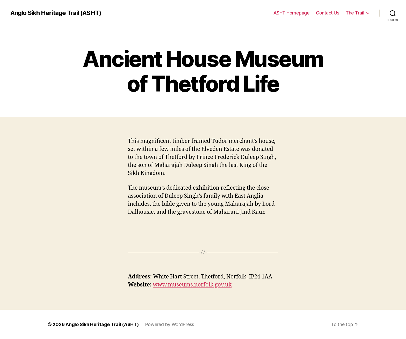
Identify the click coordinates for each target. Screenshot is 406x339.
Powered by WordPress (169, 324)
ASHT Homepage (291, 13)
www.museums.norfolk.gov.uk (192, 284)
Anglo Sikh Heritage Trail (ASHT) (55, 13)
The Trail (355, 13)
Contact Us (327, 13)
